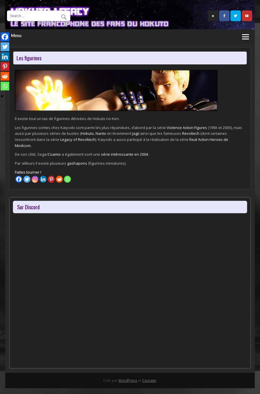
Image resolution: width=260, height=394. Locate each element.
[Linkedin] (43, 179)
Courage (149, 380)
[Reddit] (59, 179)
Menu (16, 35)
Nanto (101, 133)
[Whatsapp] (67, 179)
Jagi (135, 133)
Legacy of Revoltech (77, 139)
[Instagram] (35, 179)
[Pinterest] (51, 179)
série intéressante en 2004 (124, 154)
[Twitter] (26, 179)
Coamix (54, 154)
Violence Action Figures (187, 127)
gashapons (77, 163)
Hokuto (87, 133)
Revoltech (190, 133)
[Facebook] (18, 179)
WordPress (127, 380)
